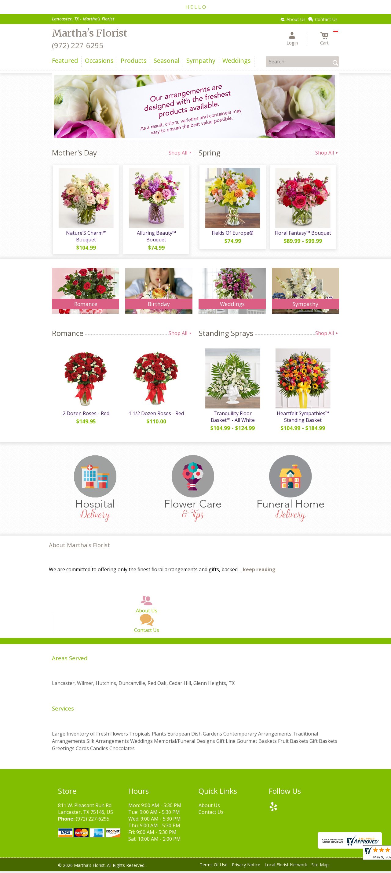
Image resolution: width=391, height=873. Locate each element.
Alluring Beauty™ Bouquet (155, 237)
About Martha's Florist (79, 547)
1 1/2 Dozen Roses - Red (156, 415)
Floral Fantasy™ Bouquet (302, 233)
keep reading (259, 571)
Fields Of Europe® (232, 233)
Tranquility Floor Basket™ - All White (232, 418)
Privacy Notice (246, 867)
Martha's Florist (89, 33)
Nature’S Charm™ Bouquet (85, 237)
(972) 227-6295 (77, 45)
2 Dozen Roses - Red (85, 415)
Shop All (180, 152)
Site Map (320, 867)
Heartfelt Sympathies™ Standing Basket (302, 418)
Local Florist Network (286, 867)
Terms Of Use (214, 867)
